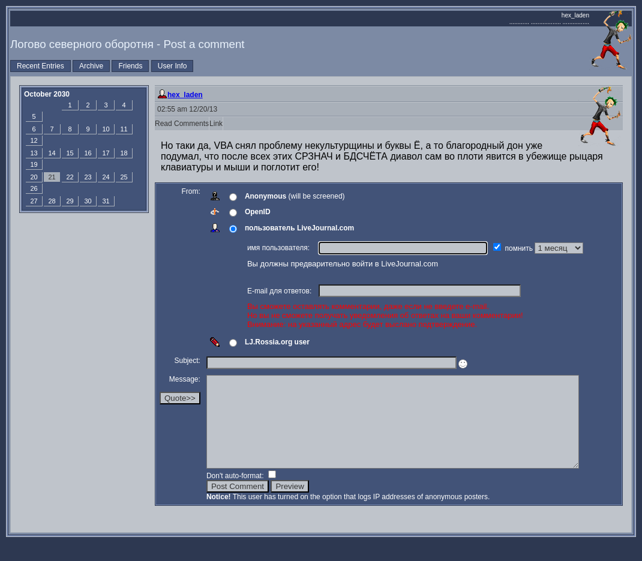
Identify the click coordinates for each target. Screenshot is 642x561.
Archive (91, 66)
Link (216, 123)
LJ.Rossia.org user (277, 342)
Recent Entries (40, 66)
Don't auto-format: (236, 494)
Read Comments (182, 123)
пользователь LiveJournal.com (299, 228)
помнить (520, 248)
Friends (130, 66)
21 (51, 177)
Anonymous (265, 196)
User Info (172, 66)
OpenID (258, 212)
